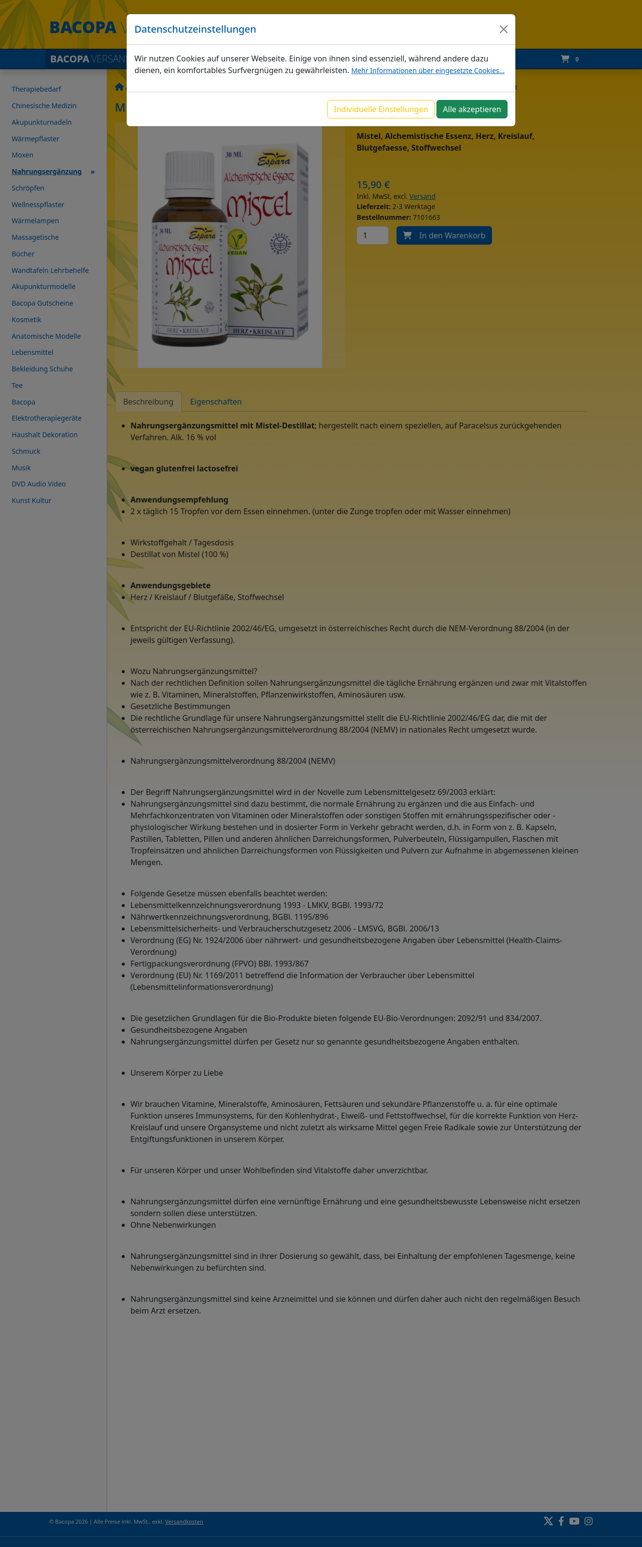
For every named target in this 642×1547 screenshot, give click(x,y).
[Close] (503, 29)
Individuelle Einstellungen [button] (381, 109)
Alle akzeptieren (472, 109)
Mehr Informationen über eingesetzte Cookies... (428, 70)
